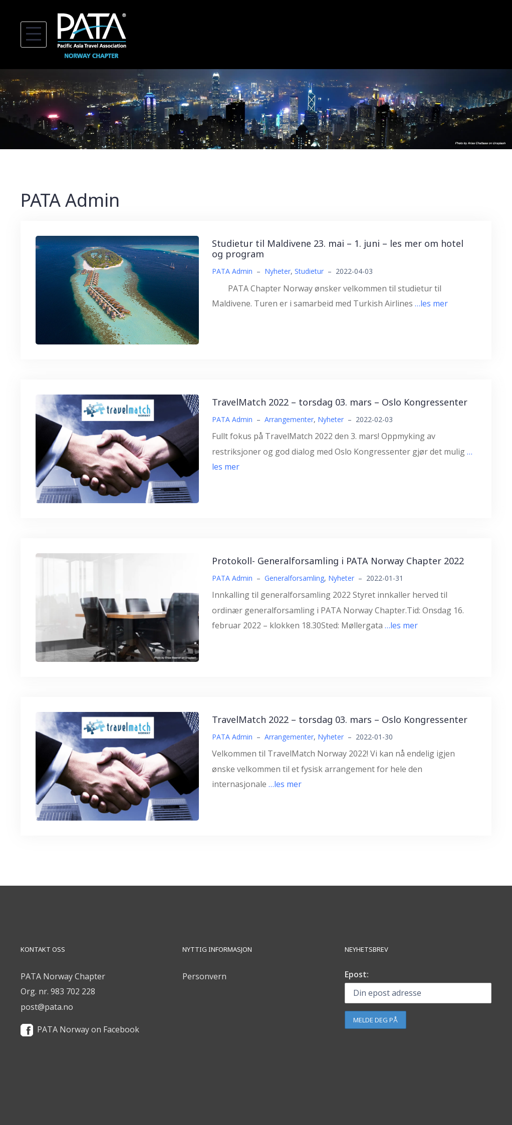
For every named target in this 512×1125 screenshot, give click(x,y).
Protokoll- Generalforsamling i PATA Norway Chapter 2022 (338, 561)
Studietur (309, 271)
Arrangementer (289, 419)
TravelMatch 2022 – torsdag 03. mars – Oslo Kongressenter (339, 402)
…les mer (431, 303)
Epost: (357, 974)
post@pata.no (47, 1006)
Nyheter (278, 271)
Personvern (204, 976)
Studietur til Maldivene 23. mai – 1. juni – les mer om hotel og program (337, 248)
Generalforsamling (294, 578)
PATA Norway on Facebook (88, 1029)
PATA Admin (232, 271)
